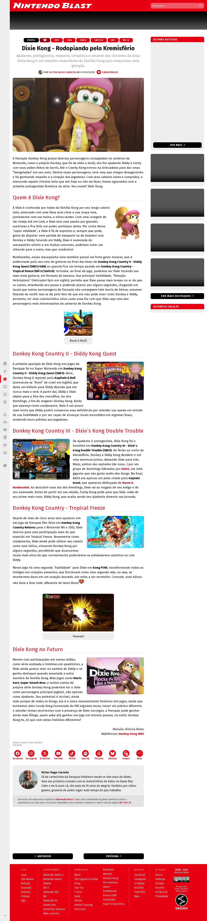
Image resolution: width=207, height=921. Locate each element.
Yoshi (77, 896)
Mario (77, 874)
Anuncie (159, 887)
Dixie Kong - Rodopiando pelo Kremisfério (78, 48)
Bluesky (112, 755)
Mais (139, 755)
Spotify (85, 755)
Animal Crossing (83, 904)
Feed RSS (139, 892)
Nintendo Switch (52, 879)
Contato (159, 883)
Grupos (126, 755)
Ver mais (177, 145)
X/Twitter (45, 755)
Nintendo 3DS (51, 892)
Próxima (112, 856)
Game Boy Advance (54, 909)
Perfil (31, 40)
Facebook (18, 755)
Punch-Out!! (109, 895)
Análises (25, 892)
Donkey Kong (110, 878)
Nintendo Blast (64, 799)
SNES (83, 40)
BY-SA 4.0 (125, 802)
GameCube (49, 904)
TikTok (71, 755)
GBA (69, 40)
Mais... (137, 896)
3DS (57, 40)
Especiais (26, 887)
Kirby (77, 883)
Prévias (25, 896)
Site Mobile (27, 879)
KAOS (125, 469)
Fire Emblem (110, 882)
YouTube (58, 755)
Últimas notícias (165, 39)
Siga (23, 900)
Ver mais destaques (176, 296)
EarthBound (109, 891)
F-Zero (78, 892)
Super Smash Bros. (114, 903)
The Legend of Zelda (86, 879)
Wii (113, 40)
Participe (160, 879)
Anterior (44, 856)
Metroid (107, 873)
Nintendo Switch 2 (53, 874)
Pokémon (108, 869)
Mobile (47, 883)
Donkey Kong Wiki (131, 734)
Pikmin (78, 900)
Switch (98, 40)
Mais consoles (51, 913)
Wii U (126, 40)
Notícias (25, 883)
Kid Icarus (80, 909)
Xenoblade (109, 899)
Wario (106, 886)
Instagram (31, 755)
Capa (24, 874)
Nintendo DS (50, 900)
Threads (98, 755)
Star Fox (79, 887)
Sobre (158, 874)
